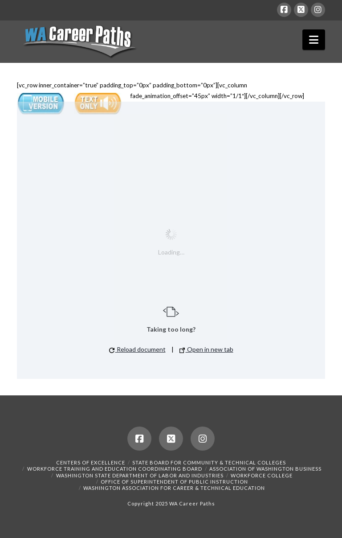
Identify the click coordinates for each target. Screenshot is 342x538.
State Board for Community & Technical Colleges (209, 462)
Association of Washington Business (265, 469)
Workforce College (262, 475)
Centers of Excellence (90, 462)
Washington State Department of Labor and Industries (140, 475)
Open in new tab (206, 349)
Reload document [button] (137, 349)
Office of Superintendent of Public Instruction (174, 482)
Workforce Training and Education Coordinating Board (114, 469)
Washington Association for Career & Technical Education (174, 488)
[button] (313, 39)
